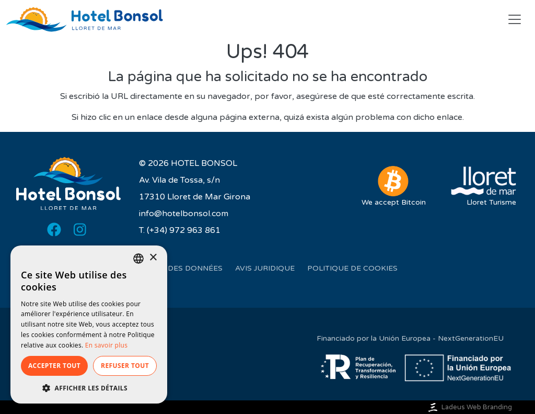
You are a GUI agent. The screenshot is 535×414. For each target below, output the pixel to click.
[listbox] (138, 258)
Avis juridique (265, 268)
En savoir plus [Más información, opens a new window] (106, 345)
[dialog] (88, 324)
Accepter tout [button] (54, 365)
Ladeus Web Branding (469, 407)
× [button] (153, 258)
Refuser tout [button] (125, 365)
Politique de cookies (352, 268)
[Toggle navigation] (515, 19)
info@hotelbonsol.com (183, 213)
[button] (89, 388)
